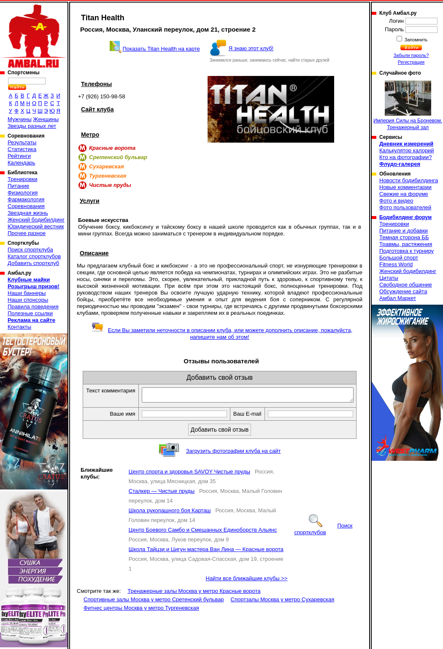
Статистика (22, 149)
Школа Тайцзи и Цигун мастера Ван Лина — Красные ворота (206, 558)
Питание (18, 186)
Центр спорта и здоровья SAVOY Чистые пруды (189, 481)
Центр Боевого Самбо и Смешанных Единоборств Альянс (203, 539)
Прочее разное (27, 233)
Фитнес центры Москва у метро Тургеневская (141, 617)
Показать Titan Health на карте (161, 49)
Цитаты (388, 278)
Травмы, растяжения (405, 244)
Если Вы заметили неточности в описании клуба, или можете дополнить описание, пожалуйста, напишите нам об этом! (221, 333)
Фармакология (26, 199)
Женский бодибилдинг (36, 219)
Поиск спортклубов (323, 538)
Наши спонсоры (28, 300)
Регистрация (411, 62)
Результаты (22, 142)
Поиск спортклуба (30, 249)
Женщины (46, 119)
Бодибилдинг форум (405, 217)
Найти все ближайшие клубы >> (247, 587)
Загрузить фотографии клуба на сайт (233, 460)
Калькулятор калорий (406, 150)
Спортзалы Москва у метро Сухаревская (283, 609)
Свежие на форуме (403, 194)
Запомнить (415, 39)
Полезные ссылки (30, 313)
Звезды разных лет (32, 126)
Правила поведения (33, 306)
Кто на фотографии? (405, 157)
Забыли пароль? (411, 55)
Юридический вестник (36, 226)
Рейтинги (19, 156)
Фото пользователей (405, 207)
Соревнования (26, 206)
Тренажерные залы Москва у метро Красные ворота (193, 600)
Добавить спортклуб (33, 263)
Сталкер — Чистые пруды (161, 500)
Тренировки (22, 179)
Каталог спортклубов (34, 256)
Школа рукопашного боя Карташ (170, 519)
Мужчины (20, 119)
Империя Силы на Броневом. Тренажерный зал (407, 105)
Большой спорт (398, 257)
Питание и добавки (403, 230)
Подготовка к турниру (406, 251)
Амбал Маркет (397, 298)
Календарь (21, 163)
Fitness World (396, 264)
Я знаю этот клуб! (251, 48)
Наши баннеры (27, 293)
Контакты (19, 327)
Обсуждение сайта (403, 291)
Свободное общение (405, 284)
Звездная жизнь (28, 213)
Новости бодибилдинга (408, 180)
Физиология (23, 192)
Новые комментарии (405, 187)
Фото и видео (396, 200)
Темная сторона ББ (404, 237)
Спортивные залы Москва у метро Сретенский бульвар (154, 609)
